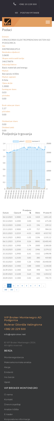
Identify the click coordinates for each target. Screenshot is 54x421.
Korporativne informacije (17, 419)
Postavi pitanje (27, 13)
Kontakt (8, 399)
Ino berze (9, 377)
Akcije (7, 367)
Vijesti (7, 382)
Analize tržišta (11, 409)
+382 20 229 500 (25, 4)
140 (5, 290)
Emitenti (8, 372)
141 (11, 290)
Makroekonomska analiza (17, 362)
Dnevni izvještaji (12, 404)
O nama (8, 394)
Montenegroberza (14, 357)
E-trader (8, 414)
